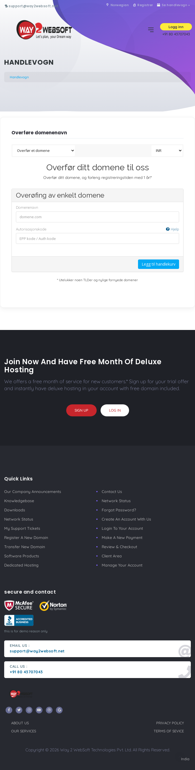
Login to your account (122, 528)
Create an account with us (126, 519)
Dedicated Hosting (21, 565)
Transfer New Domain (24, 546)
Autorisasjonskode (97, 229)
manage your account (122, 565)
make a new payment (122, 537)
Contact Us (112, 491)
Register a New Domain (26, 537)
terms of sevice (169, 731)
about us (20, 723)
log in (115, 410)
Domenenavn (27, 207)
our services (23, 731)
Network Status (18, 519)
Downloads (14, 509)
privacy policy (170, 723)
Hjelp (172, 229)
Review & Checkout (119, 546)
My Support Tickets (22, 528)
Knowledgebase (19, 500)
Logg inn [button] (176, 27)
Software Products (21, 555)
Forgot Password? (119, 509)
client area (112, 555)
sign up (81, 410)
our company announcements (32, 491)
